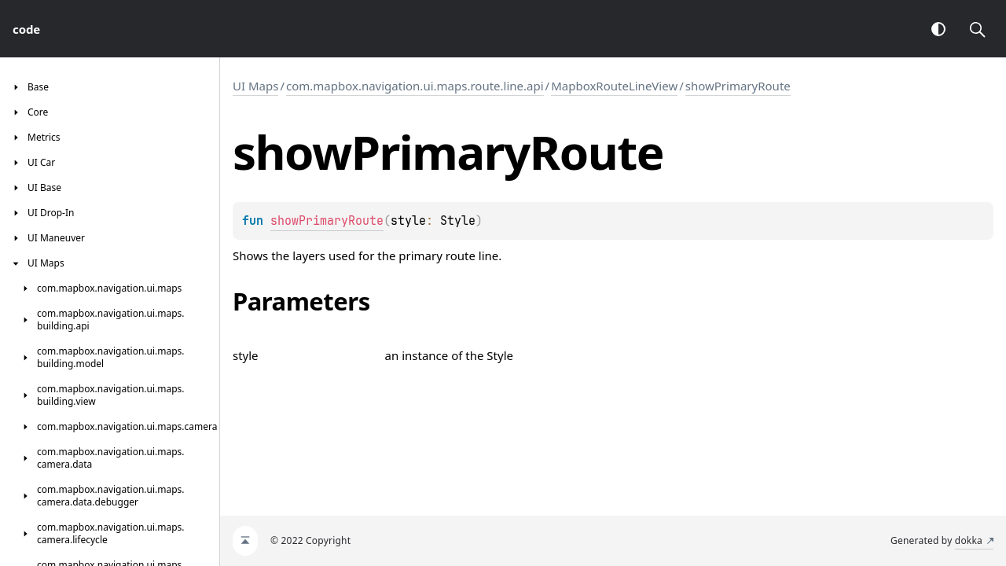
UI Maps (255, 86)
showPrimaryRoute (738, 86)
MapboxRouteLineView (614, 86)
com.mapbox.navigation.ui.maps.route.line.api (415, 86)
